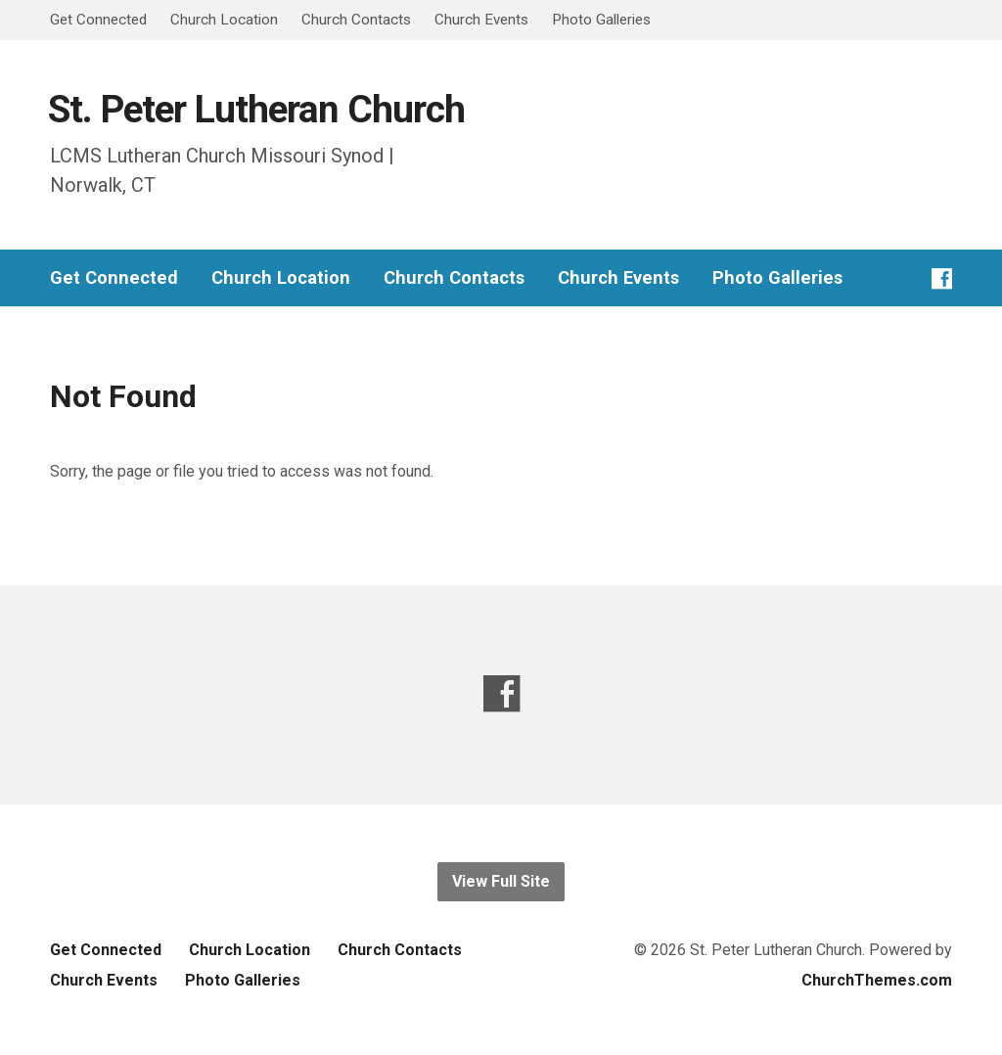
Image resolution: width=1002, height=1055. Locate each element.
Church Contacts (356, 19)
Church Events (481, 19)
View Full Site (501, 881)
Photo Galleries (601, 19)
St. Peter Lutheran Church (256, 109)
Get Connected (98, 19)
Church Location (224, 19)
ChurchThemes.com (876, 980)
